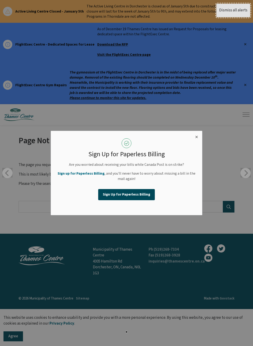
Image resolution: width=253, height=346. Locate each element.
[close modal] (196, 136)
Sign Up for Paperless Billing (126, 194)
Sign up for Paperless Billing (81, 173)
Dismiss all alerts (233, 10)
